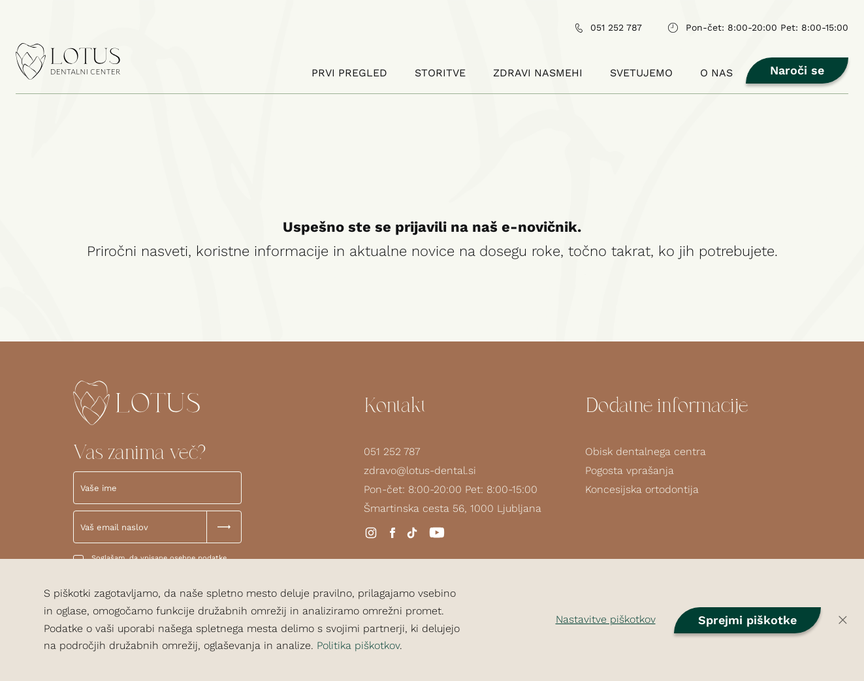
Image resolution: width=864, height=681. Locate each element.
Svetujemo (644, 73)
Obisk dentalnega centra (645, 451)
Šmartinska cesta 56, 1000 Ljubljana (452, 508)
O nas (726, 73)
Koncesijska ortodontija (642, 489)
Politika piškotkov (358, 645)
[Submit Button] (224, 527)
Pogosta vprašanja (629, 470)
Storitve (440, 73)
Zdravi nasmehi (538, 73)
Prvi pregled (349, 73)
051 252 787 (392, 451)
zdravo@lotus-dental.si (420, 470)
